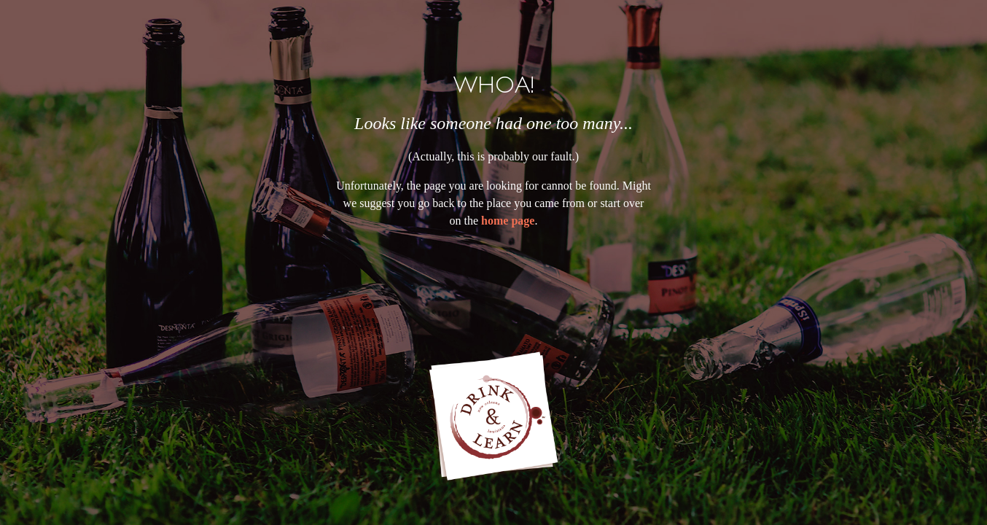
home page (507, 220)
